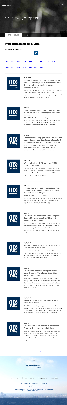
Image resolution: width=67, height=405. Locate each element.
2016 (18, 67)
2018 (7, 67)
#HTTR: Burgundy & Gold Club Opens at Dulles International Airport (41, 302)
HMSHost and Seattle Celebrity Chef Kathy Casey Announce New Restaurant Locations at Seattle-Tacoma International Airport (42, 190)
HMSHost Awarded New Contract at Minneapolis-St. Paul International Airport (42, 246)
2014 (30, 67)
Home (10, 378)
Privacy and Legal (42, 378)
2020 (47, 61)
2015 (24, 67)
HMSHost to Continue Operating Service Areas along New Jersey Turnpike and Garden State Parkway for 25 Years (41, 273)
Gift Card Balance (29, 378)
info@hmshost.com (33, 386)
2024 (24, 61)
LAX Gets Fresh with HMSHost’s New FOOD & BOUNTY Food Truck (40, 164)
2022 (35, 61)
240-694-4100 (33, 385)
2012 (41, 67)
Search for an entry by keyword (14, 49)
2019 (53, 61)
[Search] (19, 53)
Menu (61, 4)
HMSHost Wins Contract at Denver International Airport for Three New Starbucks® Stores (41, 327)
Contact (18, 378)
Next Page (47, 351)
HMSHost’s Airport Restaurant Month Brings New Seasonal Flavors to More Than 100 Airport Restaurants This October (42, 218)
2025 (18, 61)
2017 (12, 67)
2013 (35, 67)
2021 (41, 61)
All (7, 61)
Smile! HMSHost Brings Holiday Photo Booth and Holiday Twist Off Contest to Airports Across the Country (42, 112)
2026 (12, 61)
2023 (30, 61)
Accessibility (54, 378)
